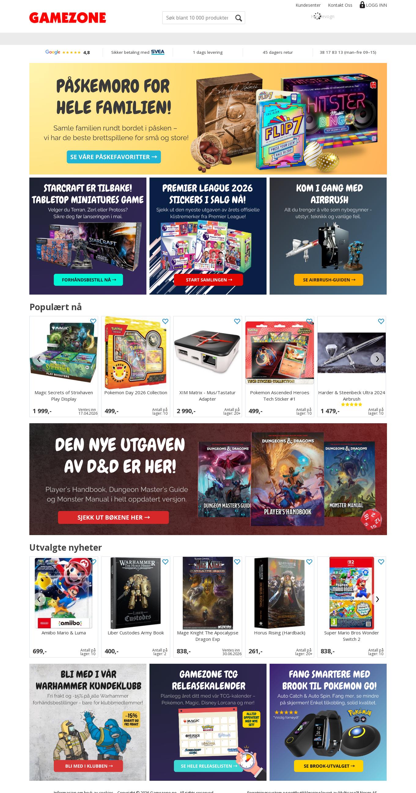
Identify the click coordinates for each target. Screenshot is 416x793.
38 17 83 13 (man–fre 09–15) (348, 52)
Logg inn (376, 5)
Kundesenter (308, 5)
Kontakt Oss (340, 5)
